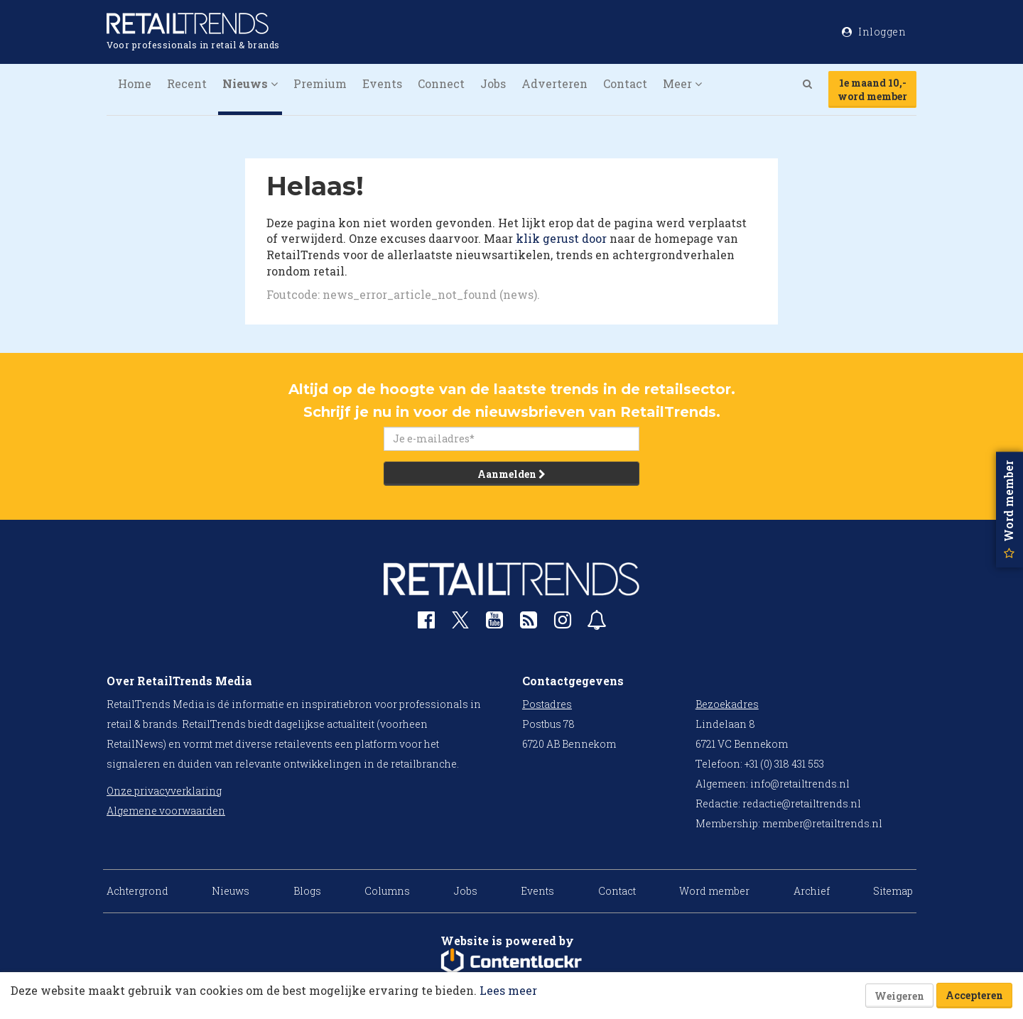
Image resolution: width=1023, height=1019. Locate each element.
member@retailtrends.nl (822, 823)
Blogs (307, 891)
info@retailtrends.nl (800, 783)
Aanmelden (511, 474)
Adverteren (554, 83)
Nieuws (230, 891)
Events (382, 83)
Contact (625, 83)
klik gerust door (561, 238)
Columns (387, 891)
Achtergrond (137, 891)
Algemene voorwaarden (166, 810)
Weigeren (899, 996)
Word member (714, 891)
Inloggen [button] (874, 31)
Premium (320, 83)
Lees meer (508, 990)
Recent (187, 83)
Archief (812, 891)
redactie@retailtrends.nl (801, 803)
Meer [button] (682, 83)
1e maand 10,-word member (872, 89)
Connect (441, 83)
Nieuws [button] (250, 83)
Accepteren (974, 995)
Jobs (493, 83)
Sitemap (893, 891)
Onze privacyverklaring (164, 790)
